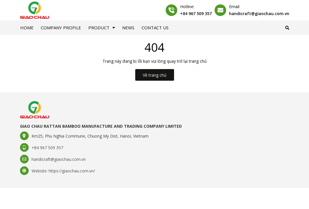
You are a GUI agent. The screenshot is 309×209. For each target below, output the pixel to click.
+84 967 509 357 (196, 13)
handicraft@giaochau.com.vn (259, 13)
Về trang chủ (155, 75)
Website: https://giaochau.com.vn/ (63, 171)
